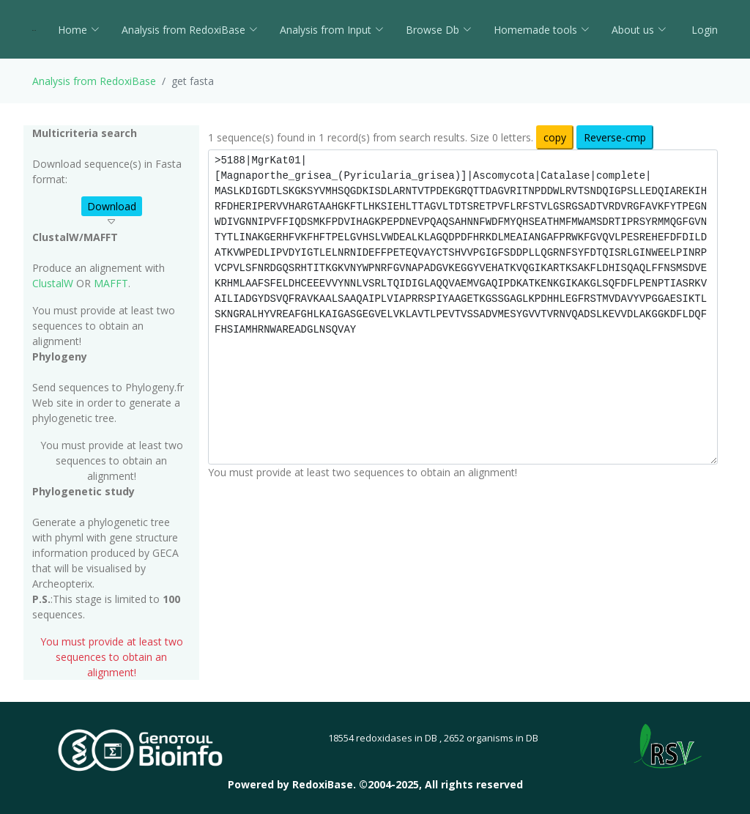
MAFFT (111, 283)
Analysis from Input (332, 30)
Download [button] (111, 206)
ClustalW (52, 283)
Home (79, 30)
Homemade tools (542, 30)
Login (703, 30)
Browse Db (439, 30)
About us (639, 30)
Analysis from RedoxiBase (94, 81)
